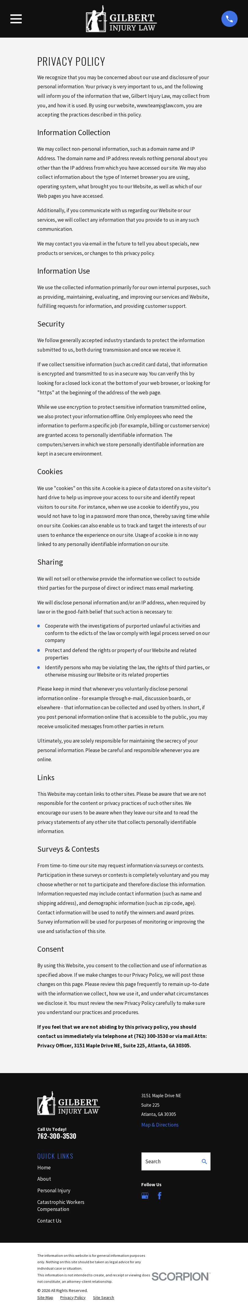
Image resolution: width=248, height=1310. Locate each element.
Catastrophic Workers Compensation (60, 1206)
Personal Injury (53, 1190)
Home (44, 1167)
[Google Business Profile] (145, 1195)
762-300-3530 (56, 1136)
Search (153, 1161)
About (44, 1178)
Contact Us (49, 1220)
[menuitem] (45, 1298)
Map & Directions (160, 1124)
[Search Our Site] (204, 1161)
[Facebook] (159, 1195)
